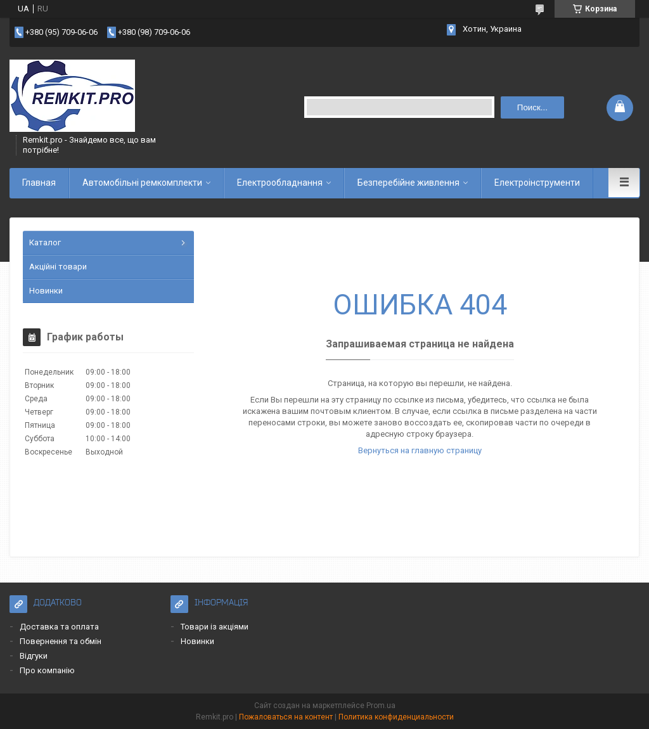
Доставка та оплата (59, 626)
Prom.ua (380, 705)
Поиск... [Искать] (532, 107)
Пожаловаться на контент (286, 717)
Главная (39, 182)
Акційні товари (58, 266)
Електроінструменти (537, 182)
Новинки (46, 290)
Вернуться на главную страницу (420, 450)
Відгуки (34, 656)
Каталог (45, 242)
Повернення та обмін (60, 641)
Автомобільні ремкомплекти (142, 182)
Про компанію (47, 670)
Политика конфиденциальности (396, 717)
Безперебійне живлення (408, 182)
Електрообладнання (280, 182)
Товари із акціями (214, 626)
